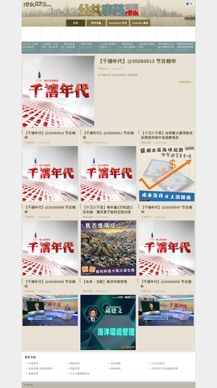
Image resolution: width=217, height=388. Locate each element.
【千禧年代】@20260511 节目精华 (108, 135)
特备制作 (116, 368)
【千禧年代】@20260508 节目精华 (50, 210)
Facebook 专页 (118, 23)
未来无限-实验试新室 (40, 368)
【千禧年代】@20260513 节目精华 (137, 61)
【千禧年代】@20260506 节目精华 (50, 284)
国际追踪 (146, 142)
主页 (75, 23)
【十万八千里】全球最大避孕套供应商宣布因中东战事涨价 (167, 135)
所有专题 (96, 23)
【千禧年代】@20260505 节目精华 (165, 284)
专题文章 (75, 368)
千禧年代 (103, 68)
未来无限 (88, 291)
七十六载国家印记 (80, 373)
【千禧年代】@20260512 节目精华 (50, 135)
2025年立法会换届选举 (165, 368)
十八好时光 (158, 363)
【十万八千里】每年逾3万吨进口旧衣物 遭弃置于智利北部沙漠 (108, 210)
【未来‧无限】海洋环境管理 (104, 282)
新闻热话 (33, 373)
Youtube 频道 (140, 23)
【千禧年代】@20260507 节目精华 (166, 210)
